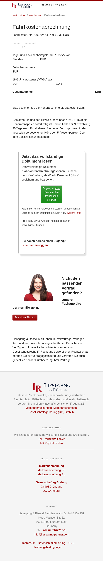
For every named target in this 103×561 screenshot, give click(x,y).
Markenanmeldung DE (51, 470)
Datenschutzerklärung (51, 543)
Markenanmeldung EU (51, 474)
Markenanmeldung (51, 466)
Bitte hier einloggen (35, 245)
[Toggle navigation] (88, 5)
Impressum (28, 543)
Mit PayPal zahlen (51, 443)
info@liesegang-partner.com (51, 534)
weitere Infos (74, 213)
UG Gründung (51, 490)
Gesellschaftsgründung (51, 482)
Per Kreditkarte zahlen (51, 439)
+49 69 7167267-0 (54, 530)
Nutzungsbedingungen (48, 547)
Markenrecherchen (65, 407)
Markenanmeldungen (38, 407)
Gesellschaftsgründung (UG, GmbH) (51, 412)
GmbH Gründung (51, 486)
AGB (71, 543)
